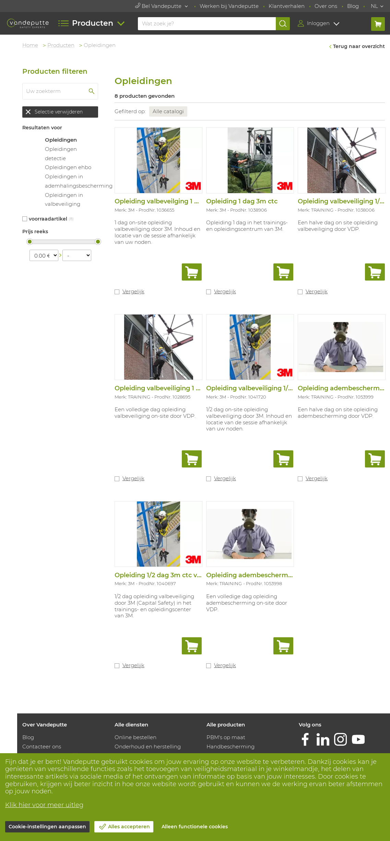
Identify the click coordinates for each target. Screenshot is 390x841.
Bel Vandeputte (159, 6)
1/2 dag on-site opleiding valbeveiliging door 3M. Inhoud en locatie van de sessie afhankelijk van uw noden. (249, 419)
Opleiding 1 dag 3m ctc (241, 201)
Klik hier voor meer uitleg (44, 805)
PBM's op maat (225, 737)
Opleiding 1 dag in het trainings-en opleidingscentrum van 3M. (247, 225)
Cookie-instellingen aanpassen (47, 827)
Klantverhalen (287, 6)
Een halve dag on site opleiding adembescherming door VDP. (338, 412)
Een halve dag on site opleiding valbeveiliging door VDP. (338, 225)
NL (374, 6)
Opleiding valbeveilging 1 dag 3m (166, 201)
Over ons (326, 6)
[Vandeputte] (28, 23)
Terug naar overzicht (359, 46)
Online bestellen (135, 737)
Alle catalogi (168, 111)
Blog (353, 6)
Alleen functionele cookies (195, 827)
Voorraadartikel (48, 219)
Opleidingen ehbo (68, 167)
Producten (60, 45)
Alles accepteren (129, 827)
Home (30, 45)
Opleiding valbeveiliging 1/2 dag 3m (261, 388)
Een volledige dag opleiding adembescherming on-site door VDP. (246, 603)
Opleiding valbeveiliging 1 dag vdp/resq (176, 388)
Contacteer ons (41, 746)
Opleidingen (61, 140)
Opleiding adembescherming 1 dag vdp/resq (275, 575)
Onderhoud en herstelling (148, 746)
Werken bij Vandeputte (229, 6)
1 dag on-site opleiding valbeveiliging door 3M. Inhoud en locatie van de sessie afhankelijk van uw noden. (157, 232)
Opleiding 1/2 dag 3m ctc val (158, 575)
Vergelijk (133, 291)
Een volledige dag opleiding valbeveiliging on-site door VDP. (155, 412)
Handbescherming (230, 746)
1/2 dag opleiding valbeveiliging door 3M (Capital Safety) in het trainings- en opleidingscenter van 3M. (154, 606)
